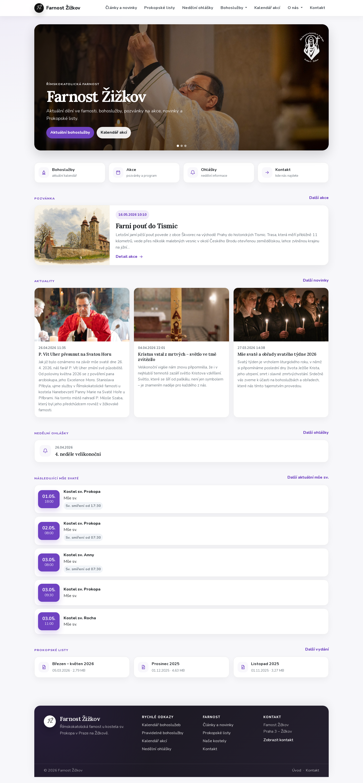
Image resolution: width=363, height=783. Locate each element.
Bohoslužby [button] (232, 8)
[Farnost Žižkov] (50, 721)
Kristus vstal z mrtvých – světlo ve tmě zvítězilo (177, 356)
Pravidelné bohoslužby (162, 733)
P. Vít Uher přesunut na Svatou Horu (75, 354)
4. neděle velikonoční (78, 454)
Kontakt (317, 8)
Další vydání (317, 649)
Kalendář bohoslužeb (161, 725)
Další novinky (316, 280)
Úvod (296, 770)
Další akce (319, 198)
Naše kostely (214, 741)
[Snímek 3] (185, 146)
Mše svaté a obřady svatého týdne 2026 (277, 354)
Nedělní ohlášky (197, 8)
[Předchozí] (41, 87)
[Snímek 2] (181, 146)
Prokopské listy (159, 8)
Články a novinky (121, 8)
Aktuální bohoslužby (70, 132)
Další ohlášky (316, 432)
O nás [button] (294, 8)
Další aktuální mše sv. (308, 477)
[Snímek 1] (178, 146)
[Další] (322, 87)
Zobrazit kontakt (278, 740)
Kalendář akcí (267, 8)
